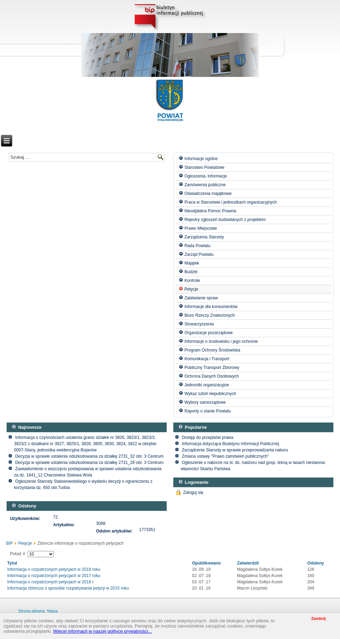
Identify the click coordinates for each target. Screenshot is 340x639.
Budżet (190, 271)
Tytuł (12, 563)
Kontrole (192, 280)
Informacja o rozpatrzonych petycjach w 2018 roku (53, 569)
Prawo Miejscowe (200, 228)
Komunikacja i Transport (206, 358)
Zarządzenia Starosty (204, 237)
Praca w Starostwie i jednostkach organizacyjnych (230, 202)
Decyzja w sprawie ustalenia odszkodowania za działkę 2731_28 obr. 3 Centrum (89, 462)
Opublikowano (206, 563)
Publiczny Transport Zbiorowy (211, 367)
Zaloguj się (193, 492)
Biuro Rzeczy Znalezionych (209, 315)
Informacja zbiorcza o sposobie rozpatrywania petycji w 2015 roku (68, 588)
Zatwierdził (248, 563)
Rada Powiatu (197, 245)
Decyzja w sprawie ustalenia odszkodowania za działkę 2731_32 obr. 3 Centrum (89, 456)
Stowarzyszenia (199, 324)
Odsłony (315, 563)
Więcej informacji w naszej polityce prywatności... (102, 631)
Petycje (191, 289)
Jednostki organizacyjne (206, 384)
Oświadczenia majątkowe (207, 193)
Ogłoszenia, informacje (205, 176)
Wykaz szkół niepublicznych (210, 393)
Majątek (191, 263)
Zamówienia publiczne (205, 184)
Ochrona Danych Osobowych (211, 376)
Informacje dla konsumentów (211, 306)
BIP (9, 543)
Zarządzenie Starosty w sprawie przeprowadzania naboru (235, 450)
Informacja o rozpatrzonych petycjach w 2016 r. (51, 581)
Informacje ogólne (201, 158)
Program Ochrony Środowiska (212, 350)
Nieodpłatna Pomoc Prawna (210, 210)
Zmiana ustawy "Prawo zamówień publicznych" (225, 456)
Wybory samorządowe (205, 402)
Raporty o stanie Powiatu (207, 411)
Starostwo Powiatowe (204, 167)
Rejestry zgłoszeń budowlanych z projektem (225, 219)
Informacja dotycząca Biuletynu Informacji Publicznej (230, 443)
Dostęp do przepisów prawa (207, 437)
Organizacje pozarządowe (208, 332)
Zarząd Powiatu (198, 254)
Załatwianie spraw (201, 297)
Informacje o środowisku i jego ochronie (221, 341)
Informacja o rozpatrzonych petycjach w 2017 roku (53, 575)
